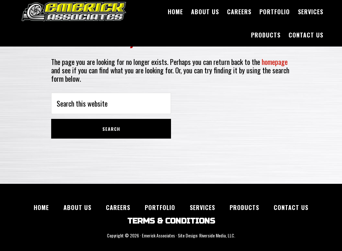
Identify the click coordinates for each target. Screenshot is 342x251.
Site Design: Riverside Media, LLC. (206, 235)
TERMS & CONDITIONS (171, 221)
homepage (275, 62)
